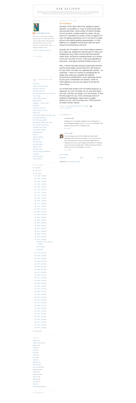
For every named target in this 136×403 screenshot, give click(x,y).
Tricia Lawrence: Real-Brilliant (41, 151)
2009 (36, 168)
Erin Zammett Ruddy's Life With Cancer (44, 115)
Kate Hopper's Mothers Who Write (42, 122)
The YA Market (40, 246)
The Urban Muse (37, 142)
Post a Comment (64, 154)
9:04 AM (67, 128)
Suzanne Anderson (38, 137)
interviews (36, 364)
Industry (68, 108)
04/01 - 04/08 (41, 294)
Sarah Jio (35, 134)
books (34, 347)
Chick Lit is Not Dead (39, 108)
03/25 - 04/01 (41, 297)
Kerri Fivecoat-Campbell (40, 120)
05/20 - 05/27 (41, 275)
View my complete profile (42, 50)
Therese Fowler (37, 146)
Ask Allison (68, 8)
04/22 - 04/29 (41, 286)
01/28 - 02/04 (41, 319)
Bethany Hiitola (37, 100)
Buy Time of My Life (39, 91)
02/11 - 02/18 (41, 314)
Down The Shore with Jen (40, 110)
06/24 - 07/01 (41, 261)
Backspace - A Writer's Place (41, 103)
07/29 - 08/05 (41, 236)
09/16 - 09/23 (41, 217)
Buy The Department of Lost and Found (44, 93)
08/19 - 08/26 (41, 228)
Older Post (100, 157)
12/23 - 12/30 (41, 178)
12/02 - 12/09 (41, 187)
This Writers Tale (37, 149)
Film (34, 352)
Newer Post (63, 157)
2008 (36, 170)
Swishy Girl (36, 139)
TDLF (34, 384)
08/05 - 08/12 (41, 234)
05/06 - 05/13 (41, 280)
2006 (36, 331)
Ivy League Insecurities (39, 117)
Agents (35, 340)
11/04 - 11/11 (40, 198)
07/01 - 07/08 (41, 258)
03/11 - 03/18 (41, 302)
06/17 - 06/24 (41, 264)
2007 (36, 173)
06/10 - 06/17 (41, 266)
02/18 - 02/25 (41, 311)
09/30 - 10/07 (41, 212)
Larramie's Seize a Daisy (40, 127)
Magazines (36, 369)
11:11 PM (67, 150)
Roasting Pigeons (38, 132)
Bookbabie (36, 105)
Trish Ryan (36, 154)
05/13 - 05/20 (41, 278)
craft (34, 350)
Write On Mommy (38, 156)
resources (35, 381)
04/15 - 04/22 (41, 289)
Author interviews (38, 343)
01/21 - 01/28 (41, 322)
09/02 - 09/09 (41, 223)
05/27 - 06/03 (41, 272)
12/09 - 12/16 (41, 184)
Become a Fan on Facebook (40, 86)
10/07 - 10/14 (41, 209)
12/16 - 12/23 (41, 181)
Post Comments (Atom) (73, 161)
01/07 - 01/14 (41, 327)
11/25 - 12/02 (41, 189)
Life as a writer (37, 367)
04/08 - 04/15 (41, 291)
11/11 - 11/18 (40, 195)
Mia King (67, 133)
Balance (35, 345)
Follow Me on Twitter (39, 88)
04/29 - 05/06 (41, 283)
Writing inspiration (38, 386)
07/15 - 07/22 (41, 253)
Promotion (36, 374)
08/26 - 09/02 (41, 225)
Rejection (35, 379)
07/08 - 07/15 (41, 255)
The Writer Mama (38, 144)
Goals (34, 360)
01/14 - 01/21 (41, 325)
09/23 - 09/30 (41, 214)
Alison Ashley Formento (40, 98)
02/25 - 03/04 (41, 308)
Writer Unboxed (37, 158)
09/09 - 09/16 (41, 220)
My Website (36, 83)
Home (81, 157)
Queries (35, 377)
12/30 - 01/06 (41, 176)
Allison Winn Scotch (42, 33)
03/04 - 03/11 (41, 305)
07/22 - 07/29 (41, 239)
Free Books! (39, 249)
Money (35, 372)
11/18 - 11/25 (40, 192)
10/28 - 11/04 (41, 200)
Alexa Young (36, 96)
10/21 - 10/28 (41, 203)
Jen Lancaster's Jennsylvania (41, 125)
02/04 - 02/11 (41, 316)
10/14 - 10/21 (41, 206)
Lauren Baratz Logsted (39, 129)
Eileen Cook (36, 113)
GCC (34, 357)
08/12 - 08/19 (41, 231)
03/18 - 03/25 (41, 300)
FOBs (34, 355)
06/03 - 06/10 (41, 269)
